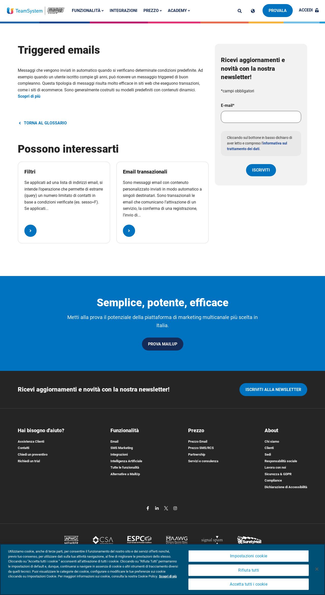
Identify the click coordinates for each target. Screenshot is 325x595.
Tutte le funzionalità (124, 467)
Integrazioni (123, 10)
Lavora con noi (275, 467)
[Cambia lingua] (252, 11)
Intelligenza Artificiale (126, 461)
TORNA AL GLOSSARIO (42, 123)
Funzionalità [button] (88, 10)
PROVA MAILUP (162, 344)
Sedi (268, 454)
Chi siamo (272, 441)
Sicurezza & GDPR (278, 474)
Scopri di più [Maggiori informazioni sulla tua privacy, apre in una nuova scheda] (168, 576)
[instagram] (175, 508)
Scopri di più (29, 96)
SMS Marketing (121, 448)
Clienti (269, 448)
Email (114, 441)
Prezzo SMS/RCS (201, 448)
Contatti (23, 448)
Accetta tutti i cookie (248, 584)
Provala (278, 10)
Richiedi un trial (29, 461)
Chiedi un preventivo (32, 454)
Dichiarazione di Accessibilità (286, 487)
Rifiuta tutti (248, 570)
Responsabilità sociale (281, 461)
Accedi (309, 10)
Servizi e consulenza (203, 461)
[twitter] (166, 508)
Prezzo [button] (152, 10)
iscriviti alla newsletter (273, 389)
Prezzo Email (197, 441)
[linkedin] (157, 508)
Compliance (273, 480)
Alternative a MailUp (125, 474)
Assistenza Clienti (31, 441)
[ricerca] (239, 11)
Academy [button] (179, 10)
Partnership (196, 454)
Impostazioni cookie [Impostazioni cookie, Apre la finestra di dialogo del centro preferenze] (248, 556)
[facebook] (148, 508)
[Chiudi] (316, 569)
